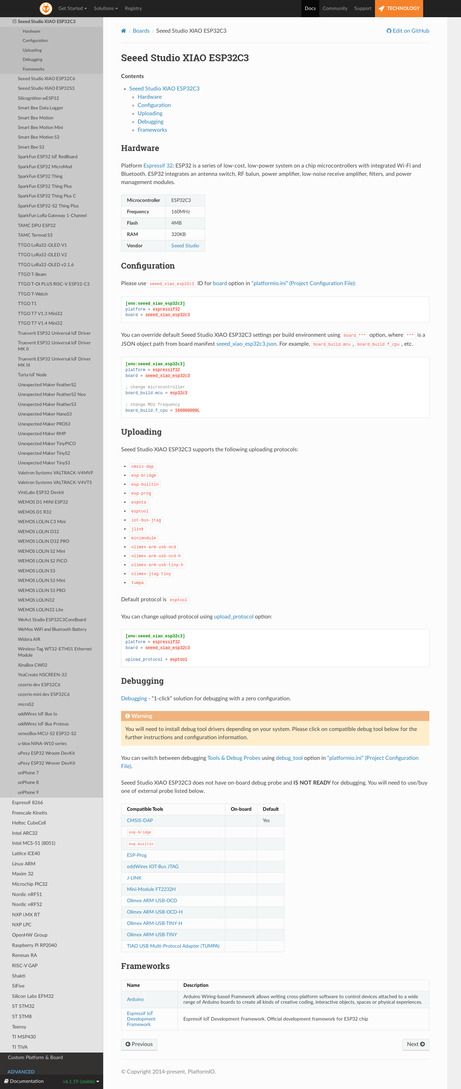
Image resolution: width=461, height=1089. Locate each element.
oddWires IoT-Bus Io (37, 714)
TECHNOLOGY (399, 9)
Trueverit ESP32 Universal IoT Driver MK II (54, 346)
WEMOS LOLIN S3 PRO (41, 591)
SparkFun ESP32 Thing (40, 176)
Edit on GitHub (410, 31)
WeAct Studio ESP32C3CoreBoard (52, 620)
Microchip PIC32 (29, 884)
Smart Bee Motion (35, 118)
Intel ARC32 (24, 833)
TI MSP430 (24, 1036)
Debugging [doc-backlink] (142, 680)
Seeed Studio (185, 245)
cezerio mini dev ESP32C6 (44, 694)
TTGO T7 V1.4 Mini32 (40, 323)
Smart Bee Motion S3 (39, 137)
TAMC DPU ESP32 (37, 226)
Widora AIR (29, 639)
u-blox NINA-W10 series (42, 744)
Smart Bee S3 (31, 147)
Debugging (32, 60)
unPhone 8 (28, 782)
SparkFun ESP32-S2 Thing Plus (48, 206)
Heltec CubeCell (29, 823)
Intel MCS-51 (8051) (33, 843)
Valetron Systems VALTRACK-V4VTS (55, 483)
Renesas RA (24, 955)
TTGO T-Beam (32, 274)
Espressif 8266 (27, 802)
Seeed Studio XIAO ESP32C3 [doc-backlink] (185, 57)
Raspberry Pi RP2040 (34, 945)
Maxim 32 (22, 873)
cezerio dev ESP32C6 (39, 685)
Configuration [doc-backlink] (148, 265)
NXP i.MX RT (26, 914)
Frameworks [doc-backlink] (145, 965)
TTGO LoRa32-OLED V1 (42, 245)
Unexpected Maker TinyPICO (47, 444)
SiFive (18, 986)
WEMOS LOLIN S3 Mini (41, 581)
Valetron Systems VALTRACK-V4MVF (55, 473)
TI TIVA (20, 1047)
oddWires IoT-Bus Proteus (43, 724)
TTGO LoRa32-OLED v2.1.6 (46, 265)
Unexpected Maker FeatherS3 (47, 404)
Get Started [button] (72, 8)
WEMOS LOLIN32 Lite (40, 610)
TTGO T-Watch (33, 294)
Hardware (31, 31)
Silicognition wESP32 (38, 98)
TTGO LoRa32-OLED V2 (42, 255)
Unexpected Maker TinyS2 (44, 453)
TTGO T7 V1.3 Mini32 (40, 314)
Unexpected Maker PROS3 (44, 424)
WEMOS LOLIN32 (36, 600)
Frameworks (33, 69)
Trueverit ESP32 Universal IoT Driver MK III (54, 362)
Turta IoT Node (32, 375)
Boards (141, 31)
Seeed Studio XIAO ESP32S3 (46, 88)
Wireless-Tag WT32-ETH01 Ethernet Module (55, 652)
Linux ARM (23, 863)
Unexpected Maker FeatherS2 (47, 385)
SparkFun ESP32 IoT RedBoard (47, 157)
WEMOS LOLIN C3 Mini (42, 522)
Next (416, 1044)
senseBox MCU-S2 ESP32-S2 (47, 734)
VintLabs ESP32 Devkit (41, 492)
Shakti (18, 976)
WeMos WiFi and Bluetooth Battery (52, 629)
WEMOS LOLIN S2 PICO (42, 561)
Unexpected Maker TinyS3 (44, 463)
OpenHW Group (29, 935)
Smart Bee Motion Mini (40, 128)
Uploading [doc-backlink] (141, 431)
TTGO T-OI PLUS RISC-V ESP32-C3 (54, 284)
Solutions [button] (106, 8)
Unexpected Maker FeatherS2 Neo (52, 394)
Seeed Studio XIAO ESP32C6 (46, 79)
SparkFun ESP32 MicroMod (45, 167)
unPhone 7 (28, 773)
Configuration (35, 41)
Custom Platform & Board (35, 1057)
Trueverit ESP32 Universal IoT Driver (54, 333)
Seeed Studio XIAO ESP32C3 (44, 22)
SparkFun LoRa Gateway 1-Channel (52, 216)
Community (335, 8)
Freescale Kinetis (29, 813)
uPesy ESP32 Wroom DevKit (46, 753)
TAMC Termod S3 (35, 235)
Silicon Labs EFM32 (33, 996)
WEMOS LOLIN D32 (38, 532)
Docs (310, 8)
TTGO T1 (27, 304)
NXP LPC (21, 924)
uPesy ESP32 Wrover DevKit (46, 763)
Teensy (19, 1026)
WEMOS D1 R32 (35, 512)
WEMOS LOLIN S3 (36, 571)
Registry (133, 8)
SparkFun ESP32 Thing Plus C (47, 196)
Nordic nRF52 (27, 904)
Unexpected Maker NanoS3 (45, 414)
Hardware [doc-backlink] (140, 147)
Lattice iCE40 (26, 853)
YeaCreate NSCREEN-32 (42, 675)
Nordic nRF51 (27, 894)
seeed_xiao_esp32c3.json (246, 344)
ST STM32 (23, 1006)
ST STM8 (22, 1016)
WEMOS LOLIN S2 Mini (41, 551)
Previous (139, 1044)
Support (363, 8)
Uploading (32, 50)
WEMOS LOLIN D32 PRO (43, 541)
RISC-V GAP (24, 965)
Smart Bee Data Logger (40, 108)
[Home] (123, 31)
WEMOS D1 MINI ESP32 (43, 502)
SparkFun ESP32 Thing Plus (45, 186)
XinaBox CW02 (32, 665)
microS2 (26, 704)
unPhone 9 (28, 792)
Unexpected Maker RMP (42, 434)
